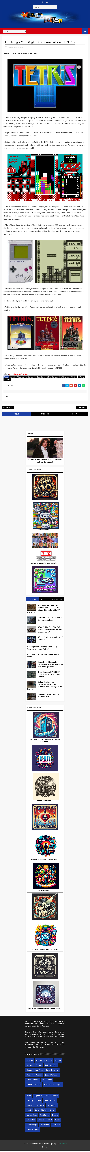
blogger (74, 415)
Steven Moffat (41, 1111)
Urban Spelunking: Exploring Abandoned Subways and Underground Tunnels (44, 687)
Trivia (38, 1102)
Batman (39, 1076)
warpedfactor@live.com (34, 1048)
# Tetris (81, 377)
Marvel (29, 1107)
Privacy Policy (61, 1145)
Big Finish (38, 1097)
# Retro (73, 377)
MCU (49, 1121)
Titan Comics (50, 1102)
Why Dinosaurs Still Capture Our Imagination (50, 620)
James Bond (31, 1116)
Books (29, 1071)
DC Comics (51, 1107)
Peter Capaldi (50, 1066)
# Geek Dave (40, 377)
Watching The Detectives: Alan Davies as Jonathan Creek (45, 462)
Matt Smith (44, 1116)
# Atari (12, 377)
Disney (29, 1076)
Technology (31, 1126)
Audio (57, 1121)
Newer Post (7, 408)
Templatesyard (49, 1145)
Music (29, 1111)
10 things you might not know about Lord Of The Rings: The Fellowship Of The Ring (43, 610)
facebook (45, 415)
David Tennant (51, 1071)
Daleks (55, 1116)
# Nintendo (65, 377)
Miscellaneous (51, 1097)
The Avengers (32, 1131)
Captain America (33, 1086)
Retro (52, 1111)
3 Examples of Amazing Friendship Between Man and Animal (42, 649)
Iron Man (56, 1126)
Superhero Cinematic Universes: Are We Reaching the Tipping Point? (50, 665)
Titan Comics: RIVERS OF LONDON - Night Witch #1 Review (49, 675)
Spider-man (47, 1081)
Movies (58, 1062)
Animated (30, 1121)
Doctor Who (41, 1062)
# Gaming (29, 377)
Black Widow (49, 1086)
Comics (39, 1066)
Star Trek (39, 1071)
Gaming (29, 1102)
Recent (45, 601)
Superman (44, 1126)
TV (51, 1062)
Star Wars (39, 1107)
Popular (32, 601)
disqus (16, 415)
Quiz (59, 1086)
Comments (57, 601)
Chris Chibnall (32, 1081)
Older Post (82, 408)
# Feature (20, 377)
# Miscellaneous (53, 377)
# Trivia (7, 380)
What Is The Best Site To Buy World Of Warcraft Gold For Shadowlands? (50, 631)
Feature (29, 1062)
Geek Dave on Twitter (18, 374)
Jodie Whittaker (51, 1076)
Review (29, 1066)
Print (28, 1097)
